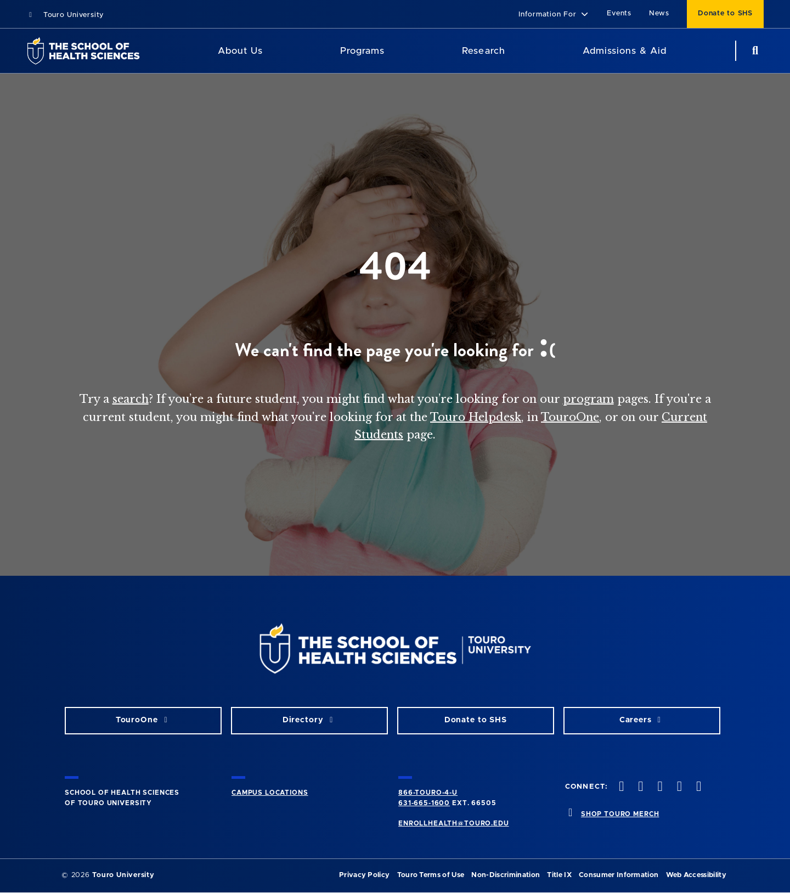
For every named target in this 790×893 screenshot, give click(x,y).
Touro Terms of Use (431, 875)
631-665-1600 (424, 803)
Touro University (65, 15)
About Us (240, 50)
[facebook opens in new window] (620, 787)
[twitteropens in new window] (640, 787)
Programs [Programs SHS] (362, 50)
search (130, 399)
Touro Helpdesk (475, 417)
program (588, 399)
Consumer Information (618, 875)
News (659, 13)
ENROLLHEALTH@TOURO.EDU (453, 823)
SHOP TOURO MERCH (620, 814)
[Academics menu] (392, 51)
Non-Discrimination (505, 875)
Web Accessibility (696, 875)
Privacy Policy (364, 875)
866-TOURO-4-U (428, 792)
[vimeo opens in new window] (678, 787)
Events (619, 13)
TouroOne (570, 417)
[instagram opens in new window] (659, 787)
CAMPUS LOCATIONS (270, 792)
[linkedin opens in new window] (697, 787)
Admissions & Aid (625, 50)
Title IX (559, 875)
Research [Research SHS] (483, 50)
